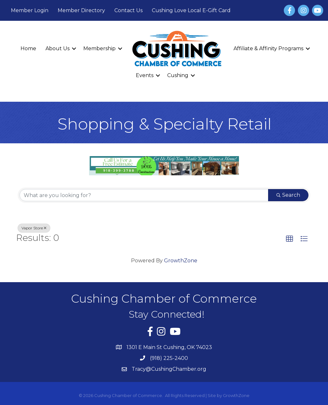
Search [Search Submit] (288, 195)
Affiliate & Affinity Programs (268, 48)
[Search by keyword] (144, 195)
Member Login (29, 10)
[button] (289, 239)
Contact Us (128, 10)
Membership (99, 48)
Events (144, 75)
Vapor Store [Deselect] (33, 228)
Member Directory (81, 10)
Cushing (177, 75)
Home (28, 48)
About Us (57, 48)
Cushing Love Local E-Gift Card (191, 10)
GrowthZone (180, 261)
